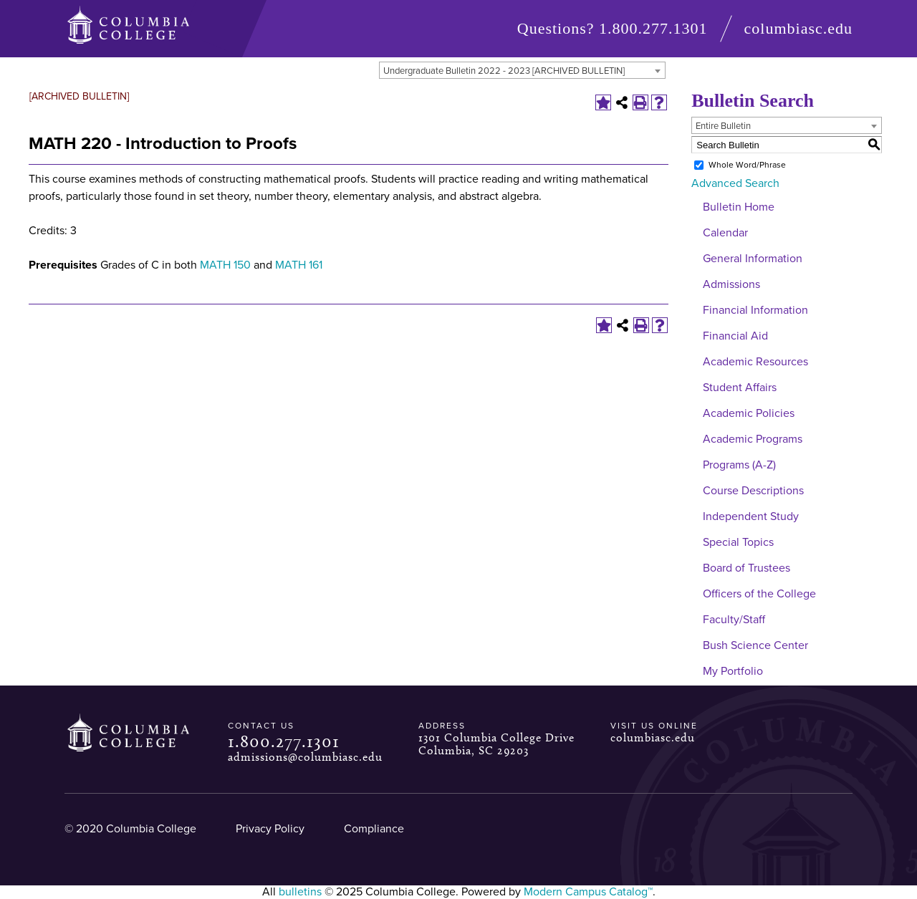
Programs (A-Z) (739, 465)
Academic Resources (755, 362)
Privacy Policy (270, 829)
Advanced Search (735, 183)
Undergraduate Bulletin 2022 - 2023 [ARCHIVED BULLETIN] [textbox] (504, 71)
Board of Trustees (746, 568)
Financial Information (755, 310)
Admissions (731, 284)
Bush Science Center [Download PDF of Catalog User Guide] (755, 645)
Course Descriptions (753, 491)
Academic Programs (752, 439)
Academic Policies (748, 413)
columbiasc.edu (798, 28)
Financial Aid (735, 336)
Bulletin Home (738, 207)
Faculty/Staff (734, 619)
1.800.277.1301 (653, 28)
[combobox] (522, 70)
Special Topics (738, 542)
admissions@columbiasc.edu (305, 757)
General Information (752, 258)
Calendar (725, 233)
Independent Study (751, 516)
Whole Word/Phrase (747, 165)
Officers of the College (759, 594)
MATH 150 (225, 265)
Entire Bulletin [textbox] (723, 126)
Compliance (374, 829)
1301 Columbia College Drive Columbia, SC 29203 (496, 744)
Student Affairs (740, 387)
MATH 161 (298, 265)
